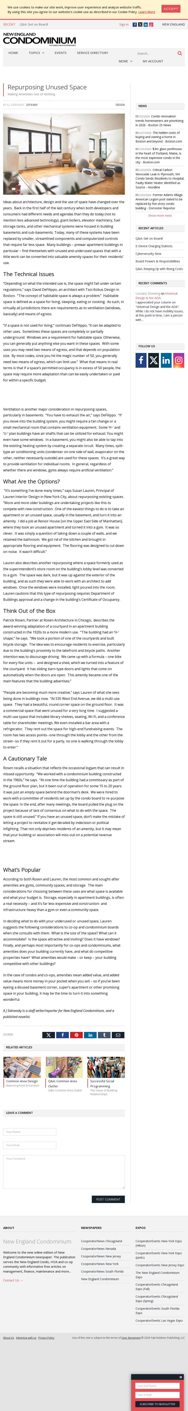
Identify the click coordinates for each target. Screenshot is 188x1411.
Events (61, 53)
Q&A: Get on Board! (34, 24)
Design (120, 104)
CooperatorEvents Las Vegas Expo (159, 1320)
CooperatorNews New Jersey (101, 1256)
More (123, 61)
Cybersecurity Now (148, 254)
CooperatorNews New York (100, 1264)
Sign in (123, 24)
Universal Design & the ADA (156, 295)
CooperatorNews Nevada (98, 1249)
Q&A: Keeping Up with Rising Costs (159, 269)
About (8, 1228)
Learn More (146, 12)
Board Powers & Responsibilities (158, 261)
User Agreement (131, 1337)
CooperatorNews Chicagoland (101, 1241)
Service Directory (92, 53)
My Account (153, 61)
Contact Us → (13, 1280)
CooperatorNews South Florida (102, 1271)
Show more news (160, 215)
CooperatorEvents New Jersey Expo (160, 1265)
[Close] (170, 9)
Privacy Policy (46, 1337)
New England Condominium (100, 1279)
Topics (34, 53)
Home (13, 53)
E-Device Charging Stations (154, 246)
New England (173, 24)
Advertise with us (26, 1337)
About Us (8, 1337)
